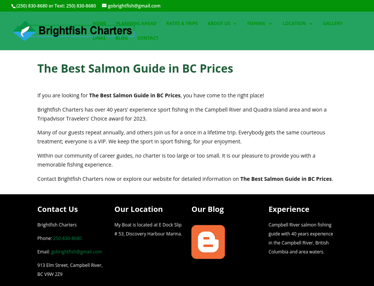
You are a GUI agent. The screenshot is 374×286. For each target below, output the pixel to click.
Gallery (333, 24)
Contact (147, 38)
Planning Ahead (136, 24)
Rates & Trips (182, 24)
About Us (218, 24)
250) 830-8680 (81, 6)
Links (99, 38)
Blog (121, 38)
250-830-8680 (67, 238)
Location (294, 24)
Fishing (256, 24)
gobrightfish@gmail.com (76, 252)
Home (99, 24)
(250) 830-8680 (31, 6)
